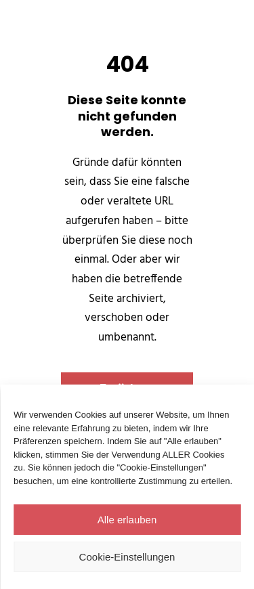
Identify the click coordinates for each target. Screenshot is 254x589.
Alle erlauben (127, 519)
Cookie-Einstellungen (127, 557)
